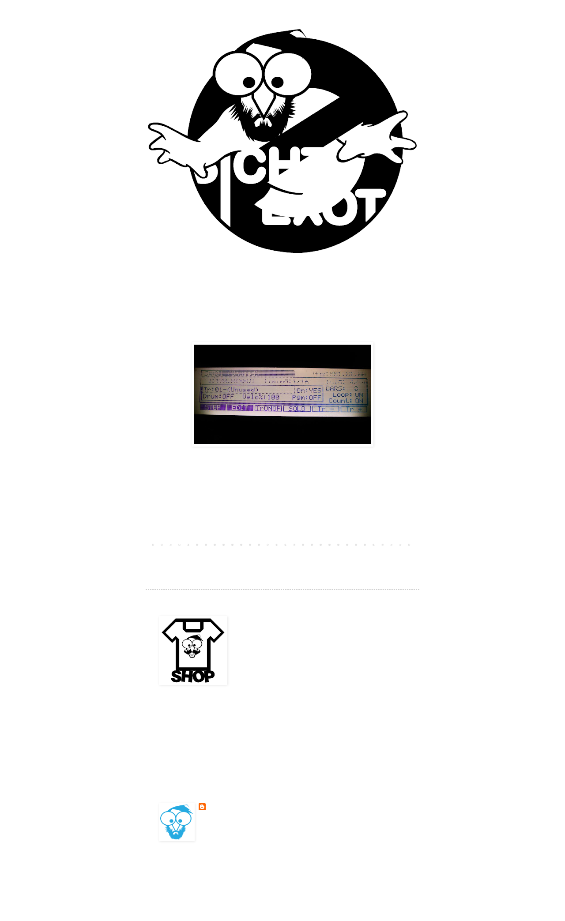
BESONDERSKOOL (228, 807)
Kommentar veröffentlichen (201, 529)
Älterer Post (393, 544)
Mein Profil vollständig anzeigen (249, 828)
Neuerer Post (172, 544)
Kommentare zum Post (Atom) (227, 557)
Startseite (282, 544)
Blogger (344, 874)
